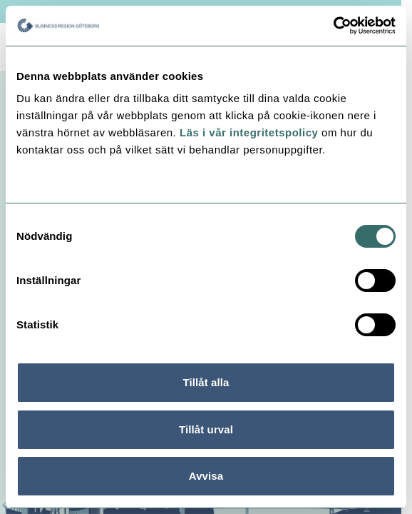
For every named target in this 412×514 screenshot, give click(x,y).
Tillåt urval (206, 429)
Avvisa (206, 476)
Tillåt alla (205, 382)
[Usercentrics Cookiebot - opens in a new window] (333, 25)
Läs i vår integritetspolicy (249, 132)
